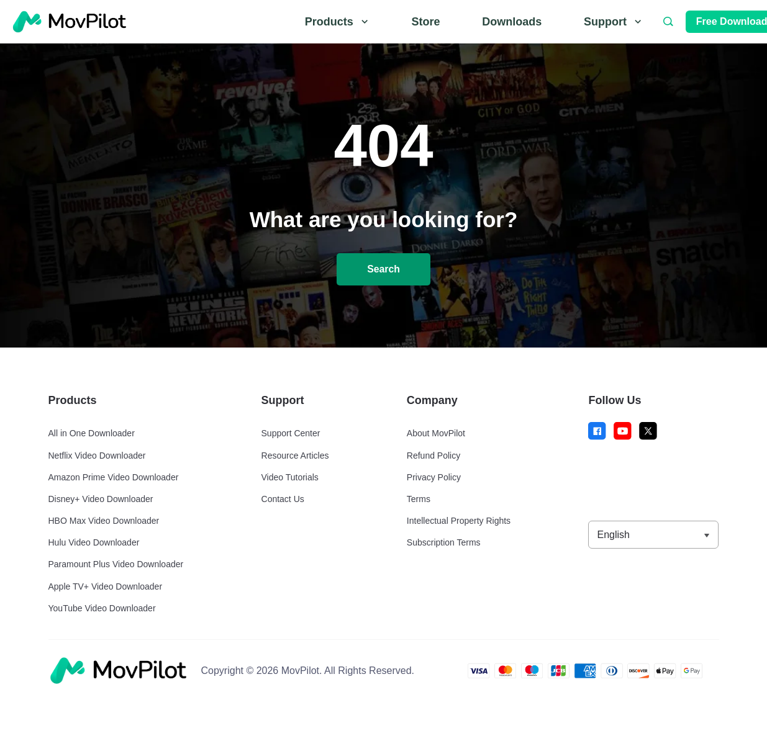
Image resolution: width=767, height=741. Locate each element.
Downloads (512, 22)
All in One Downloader (91, 434)
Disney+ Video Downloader (100, 500)
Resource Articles (295, 455)
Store (425, 22)
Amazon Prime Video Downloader (113, 477)
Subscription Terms (444, 543)
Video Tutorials (290, 477)
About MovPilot (436, 434)
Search (383, 269)
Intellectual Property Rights (459, 521)
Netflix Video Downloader (97, 455)
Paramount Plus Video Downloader (116, 565)
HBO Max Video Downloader (104, 521)
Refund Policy (433, 455)
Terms (418, 500)
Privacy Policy (434, 477)
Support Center (290, 434)
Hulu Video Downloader (94, 543)
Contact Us (282, 500)
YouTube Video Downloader (102, 609)
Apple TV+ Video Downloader (105, 586)
